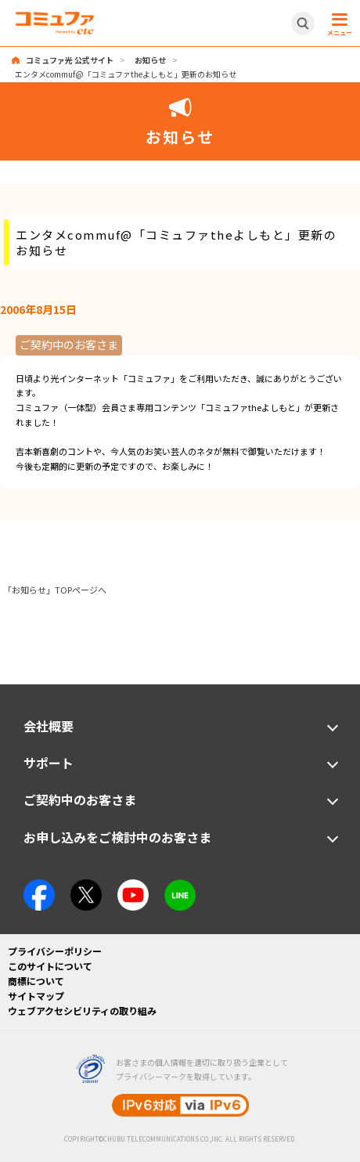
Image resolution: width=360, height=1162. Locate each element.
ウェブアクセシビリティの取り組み (82, 1010)
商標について (36, 980)
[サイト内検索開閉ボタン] (303, 23)
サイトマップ (36, 995)
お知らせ (150, 60)
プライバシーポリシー (55, 951)
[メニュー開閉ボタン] (337, 23)
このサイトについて (50, 966)
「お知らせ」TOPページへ (54, 589)
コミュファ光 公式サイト (69, 60)
